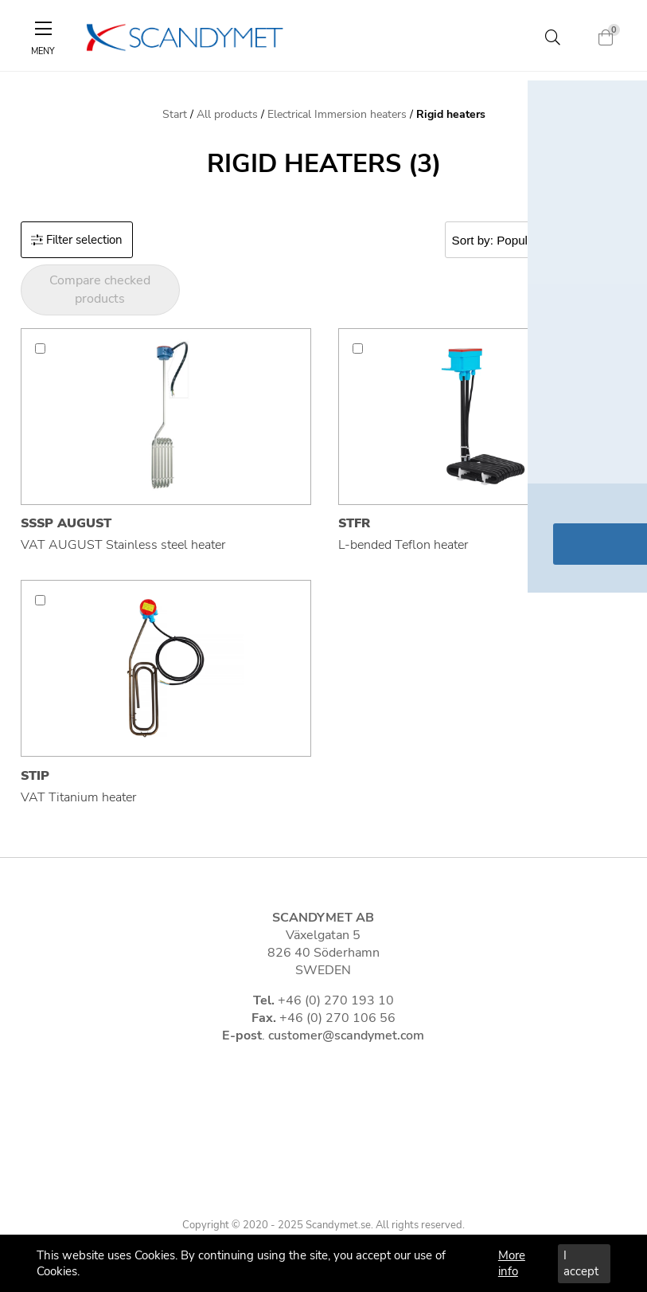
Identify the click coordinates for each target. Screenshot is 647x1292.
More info (511, 1263)
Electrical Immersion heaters (337, 114)
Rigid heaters (450, 114)
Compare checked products (99, 289)
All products (227, 114)
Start (174, 114)
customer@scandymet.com (346, 1035)
